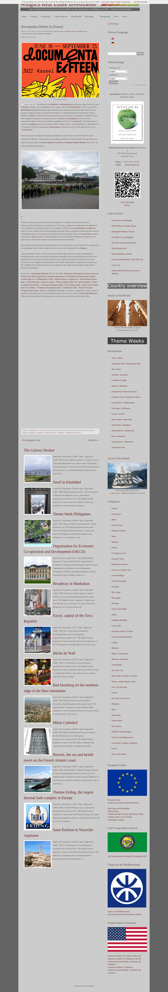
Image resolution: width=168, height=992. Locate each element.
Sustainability (117, 665)
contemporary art (66, 104)
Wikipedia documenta (56, 276)
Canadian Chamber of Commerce (120, 967)
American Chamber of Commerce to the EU (124, 959)
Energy (114, 547)
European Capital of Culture (122, 631)
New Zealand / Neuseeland (122, 419)
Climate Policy (113, 811)
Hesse (92, 430)
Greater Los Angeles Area (121, 570)
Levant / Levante (118, 414)
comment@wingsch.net (88, 293)
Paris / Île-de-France (119, 687)
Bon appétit (116, 598)
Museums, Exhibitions (44, 33)
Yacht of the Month (119, 754)
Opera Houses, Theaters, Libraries (124, 676)
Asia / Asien (116, 369)
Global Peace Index (70, 288)
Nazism (33, 116)
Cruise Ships (116, 626)
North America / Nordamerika (123, 431)
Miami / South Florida (120, 654)
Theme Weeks (117, 721)
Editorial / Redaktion (119, 386)
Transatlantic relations (116, 820)
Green (124, 16)
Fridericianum (54, 127)
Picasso (62, 118)
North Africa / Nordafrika (121, 425)
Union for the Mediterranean (122, 737)
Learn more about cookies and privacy (115, 2)
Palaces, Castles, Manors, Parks (123, 682)
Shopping (115, 704)
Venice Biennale (48, 142)
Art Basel (58, 142)
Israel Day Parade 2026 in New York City (127, 259)
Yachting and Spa (118, 447)
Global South (27, 130)
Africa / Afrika (117, 358)
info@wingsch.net (132, 165)
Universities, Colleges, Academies (124, 743)
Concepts (33, 16)
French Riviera (117, 525)
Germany (86, 430)
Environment (116, 726)
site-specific (77, 121)
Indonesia (32, 432)
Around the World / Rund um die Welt (126, 364)
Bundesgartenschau (28, 110)
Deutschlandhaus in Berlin (122, 254)
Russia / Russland (118, 436)
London (114, 642)
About (24, 16)
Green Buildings (118, 575)
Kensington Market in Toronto (123, 232)
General (35, 33)
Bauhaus (83, 248)
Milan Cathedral (65, 722)
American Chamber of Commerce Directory (124, 956)
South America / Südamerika (122, 442)
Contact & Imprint (127, 202)
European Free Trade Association (124, 392)
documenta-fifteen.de (40, 273)
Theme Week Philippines (72, 514)
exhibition (53, 104)
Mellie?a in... (93, 440)
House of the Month (119, 609)
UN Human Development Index (49, 288)
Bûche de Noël (64, 653)
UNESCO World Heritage (121, 732)
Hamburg (115, 603)
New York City (117, 670)
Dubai (114, 536)
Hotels (114, 615)
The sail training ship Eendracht (124, 243)
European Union (118, 559)
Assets (116, 16)
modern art (91, 228)
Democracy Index (47, 282)
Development (76, 16)
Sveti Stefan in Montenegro (122, 220)
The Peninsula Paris (119, 248)
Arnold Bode (75, 107)
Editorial (115, 542)
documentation (79, 228)
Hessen (25, 432)
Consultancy (46, 16)
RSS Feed (114, 24)
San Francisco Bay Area (121, 698)
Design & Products (119, 531)
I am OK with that (140, 2)
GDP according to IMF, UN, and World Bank (73, 282)
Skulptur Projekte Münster (76, 142)
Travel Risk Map (33, 282)
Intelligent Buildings (119, 620)
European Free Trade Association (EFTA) (123, 803)
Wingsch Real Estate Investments (58, 4)
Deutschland (45, 430)
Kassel (25, 107)
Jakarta (47, 432)
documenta (54, 430)
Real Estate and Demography (119, 808)
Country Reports (61, 16)
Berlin (114, 520)
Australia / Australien (120, 375)
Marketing (90, 16)
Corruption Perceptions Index (52, 285)
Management (105, 16)
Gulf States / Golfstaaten (121, 408)
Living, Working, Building (122, 637)
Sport (114, 709)
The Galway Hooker (39, 450)
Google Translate (141, 85)
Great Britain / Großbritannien (123, 403)
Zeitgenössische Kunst (73, 432)
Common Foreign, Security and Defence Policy (125, 814)
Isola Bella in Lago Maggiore (123, 237)
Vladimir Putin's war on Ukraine (120, 817)
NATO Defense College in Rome (124, 226)
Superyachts (116, 715)
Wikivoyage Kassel (39, 276)
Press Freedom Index (73, 285)
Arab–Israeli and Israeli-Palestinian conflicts (124, 914)
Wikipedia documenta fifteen (79, 276)
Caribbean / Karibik (119, 380)
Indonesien (40, 432)
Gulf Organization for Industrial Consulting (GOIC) (127, 856)
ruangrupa (32, 124)
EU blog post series (119, 553)
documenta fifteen (65, 430)
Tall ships (115, 587)
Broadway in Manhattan (71, 583)
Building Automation (120, 564)
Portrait (114, 693)
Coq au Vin (116, 265)
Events (114, 748)
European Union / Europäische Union (76, 31)
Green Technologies (119, 581)
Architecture (116, 514)
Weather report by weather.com (66, 279)
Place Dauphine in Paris (31, 440)
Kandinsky (73, 118)
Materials (115, 648)
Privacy (127, 205)
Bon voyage (116, 592)
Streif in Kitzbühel (67, 482)
